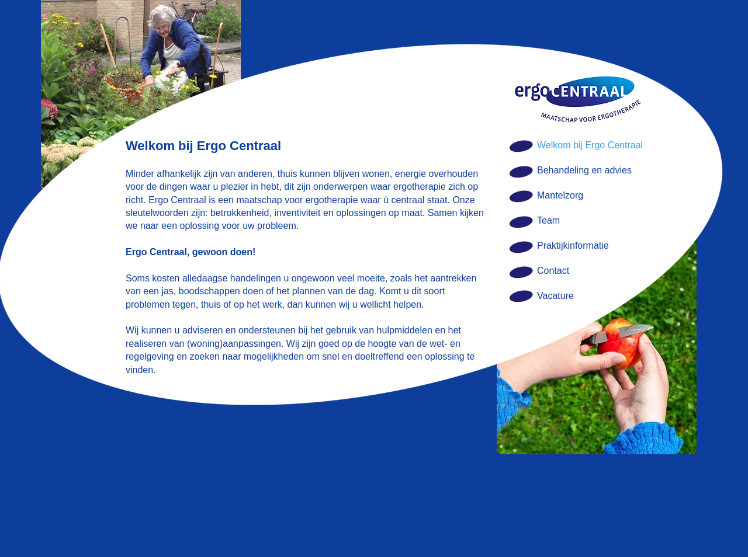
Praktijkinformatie (573, 245)
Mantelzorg (560, 195)
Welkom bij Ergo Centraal (590, 145)
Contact (553, 271)
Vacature (555, 296)
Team (548, 220)
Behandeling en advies (584, 170)
